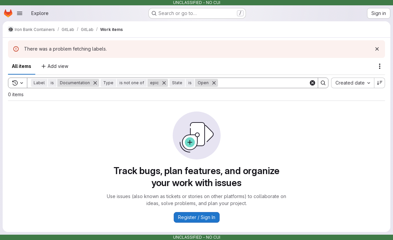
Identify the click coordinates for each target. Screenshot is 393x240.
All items (21, 66)
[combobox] (352, 83)
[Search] (263, 83)
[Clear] (312, 83)
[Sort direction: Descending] (379, 83)
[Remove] (95, 83)
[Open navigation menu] (19, 13)
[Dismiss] (377, 49)
